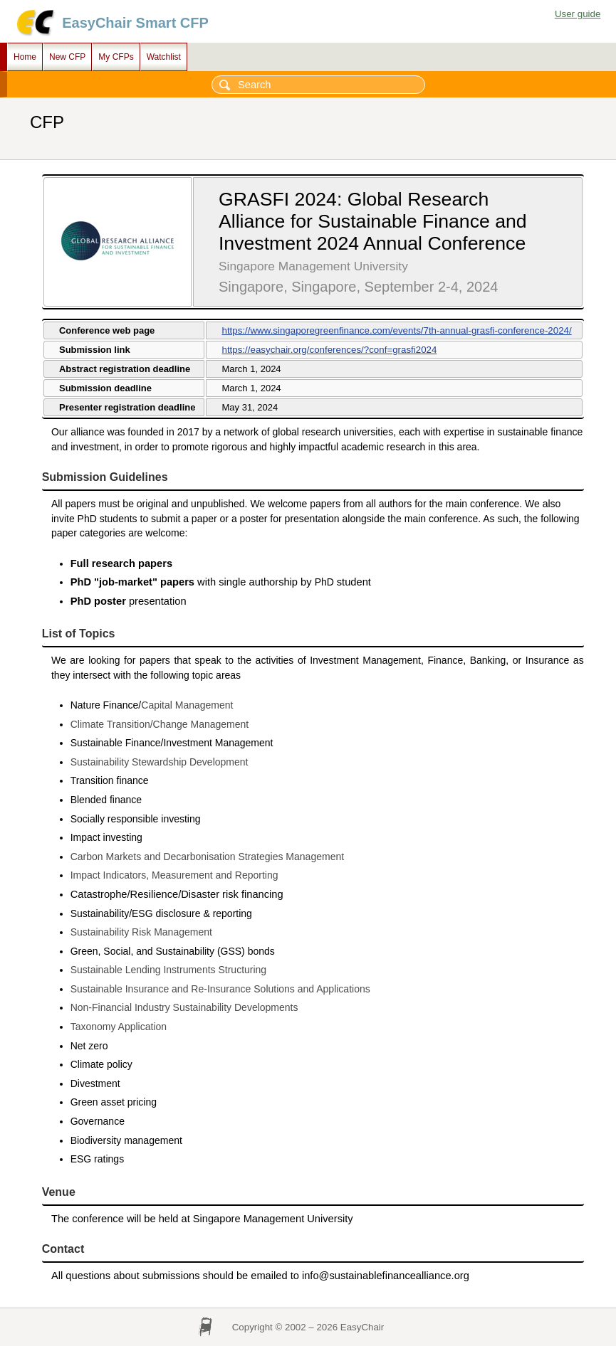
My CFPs (115, 57)
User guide (577, 14)
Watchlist (164, 57)
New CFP (67, 57)
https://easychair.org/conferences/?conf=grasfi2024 (329, 349)
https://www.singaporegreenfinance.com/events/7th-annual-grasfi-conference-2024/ (396, 330)
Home (25, 57)
